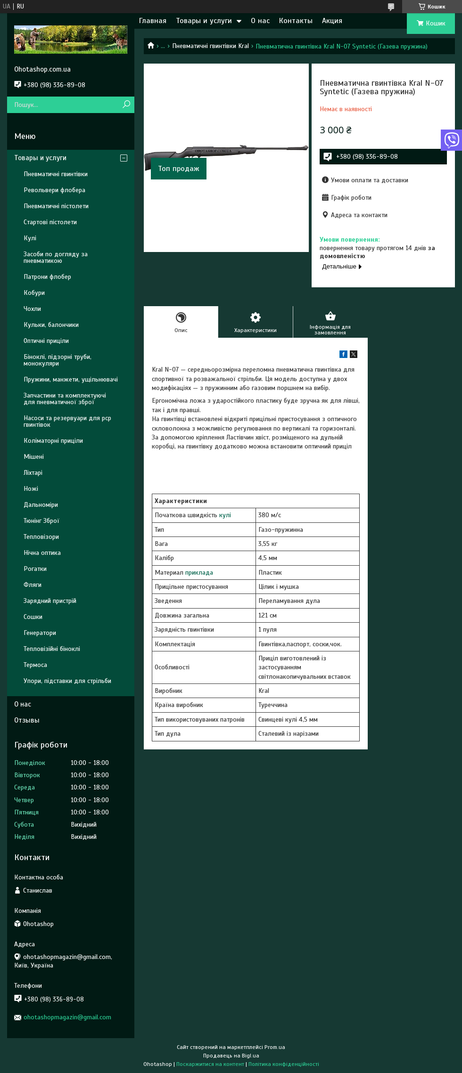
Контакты (296, 20)
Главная (152, 20)
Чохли (32, 309)
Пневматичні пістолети (56, 206)
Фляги (32, 585)
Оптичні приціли (46, 341)
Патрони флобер (47, 277)
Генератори (40, 633)
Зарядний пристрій (50, 601)
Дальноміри (41, 505)
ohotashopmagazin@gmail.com (67, 1017)
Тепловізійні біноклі (52, 649)
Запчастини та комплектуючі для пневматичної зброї (65, 398)
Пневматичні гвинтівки (56, 174)
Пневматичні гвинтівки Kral (210, 46)
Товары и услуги (204, 20)
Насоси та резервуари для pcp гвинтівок (67, 421)
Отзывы (27, 720)
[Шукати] (126, 105)
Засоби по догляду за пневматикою (56, 257)
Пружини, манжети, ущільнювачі (71, 379)
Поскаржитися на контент (210, 1064)
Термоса (35, 665)
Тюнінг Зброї (41, 521)
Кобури (34, 293)
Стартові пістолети (50, 222)
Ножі (31, 489)
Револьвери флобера (54, 190)
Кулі (30, 238)
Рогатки (35, 569)
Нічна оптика (42, 553)
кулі (225, 515)
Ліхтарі (33, 473)
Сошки (33, 617)
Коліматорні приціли (53, 441)
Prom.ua (274, 1047)
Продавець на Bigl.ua (231, 1055)
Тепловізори (41, 537)
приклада (199, 573)
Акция (332, 20)
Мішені (34, 457)
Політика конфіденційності (283, 1064)
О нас (260, 20)
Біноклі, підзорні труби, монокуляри (57, 360)
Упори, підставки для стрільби (67, 681)
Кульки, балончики (51, 325)
